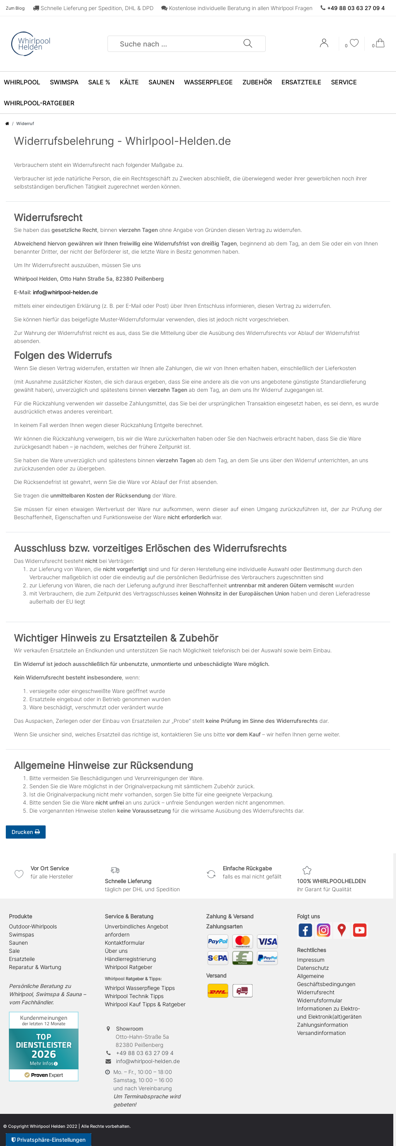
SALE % (99, 82)
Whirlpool (22, 82)
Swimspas (21, 934)
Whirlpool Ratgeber (128, 967)
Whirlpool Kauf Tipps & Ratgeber (145, 1004)
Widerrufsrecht (316, 992)
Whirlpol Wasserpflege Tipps (140, 988)
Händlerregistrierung (130, 959)
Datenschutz (313, 967)
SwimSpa (64, 82)
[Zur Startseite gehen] (7, 123)
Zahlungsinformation (322, 1024)
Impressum (310, 959)
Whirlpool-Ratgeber (39, 103)
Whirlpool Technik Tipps (134, 996)
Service (344, 82)
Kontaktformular (125, 942)
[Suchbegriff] (175, 44)
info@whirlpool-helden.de (65, 292)
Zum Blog (15, 8)
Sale (14, 950)
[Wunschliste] (352, 44)
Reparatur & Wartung (35, 967)
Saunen (161, 82)
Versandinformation (321, 1032)
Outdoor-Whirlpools (33, 926)
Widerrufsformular (319, 1000)
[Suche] (247, 44)
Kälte (129, 82)
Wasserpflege (208, 82)
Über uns (116, 950)
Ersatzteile (301, 82)
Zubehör (257, 82)
